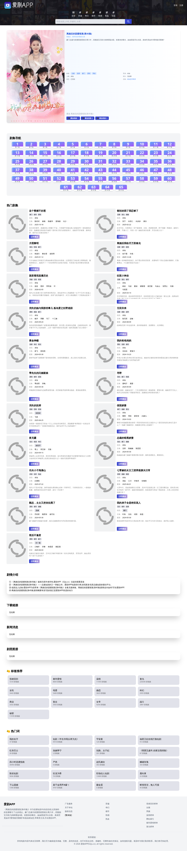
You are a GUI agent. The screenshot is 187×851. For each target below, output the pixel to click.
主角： (31, 221)
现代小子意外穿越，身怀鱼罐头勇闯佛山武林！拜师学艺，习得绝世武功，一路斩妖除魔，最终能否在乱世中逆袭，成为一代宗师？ (60, 488)
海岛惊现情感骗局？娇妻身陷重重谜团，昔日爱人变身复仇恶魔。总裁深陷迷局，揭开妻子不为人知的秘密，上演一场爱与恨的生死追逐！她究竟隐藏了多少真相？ (60, 326)
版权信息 (69, 811)
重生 (118, 344)
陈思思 (138, 448)
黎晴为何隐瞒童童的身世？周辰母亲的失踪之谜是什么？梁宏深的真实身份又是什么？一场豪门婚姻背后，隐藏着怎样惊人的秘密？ (147, 423)
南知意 (129, 79)
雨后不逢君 (35, 535)
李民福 (48, 286)
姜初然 (42, 351)
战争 (127, 312)
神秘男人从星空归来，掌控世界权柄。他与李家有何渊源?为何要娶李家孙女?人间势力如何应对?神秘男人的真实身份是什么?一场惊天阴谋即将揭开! (60, 457)
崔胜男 (52, 254)
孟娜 (37, 510)
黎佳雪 (44, 254)
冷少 (64, 221)
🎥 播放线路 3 (102, 118)
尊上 (36, 449)
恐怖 (35, 409)
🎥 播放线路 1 (73, 118)
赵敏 (131, 318)
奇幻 (35, 344)
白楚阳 (37, 481)
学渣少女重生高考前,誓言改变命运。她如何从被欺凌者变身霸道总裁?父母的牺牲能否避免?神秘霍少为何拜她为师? (147, 359)
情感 (127, 377)
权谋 (39, 279)
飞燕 (36, 417)
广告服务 (69, 803)
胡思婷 (38, 413)
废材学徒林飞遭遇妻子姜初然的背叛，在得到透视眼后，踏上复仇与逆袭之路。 (58, 358)
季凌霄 (37, 383)
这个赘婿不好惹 (37, 210)
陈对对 (37, 221)
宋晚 (43, 383)
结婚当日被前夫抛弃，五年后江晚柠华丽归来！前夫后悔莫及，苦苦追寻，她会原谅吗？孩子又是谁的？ (60, 554)
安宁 (124, 221)
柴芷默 (150, 286)
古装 (35, 279)
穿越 (31, 279)
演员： (31, 218)
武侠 (31, 474)
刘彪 (172, 286)
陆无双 (124, 318)
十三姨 (54, 318)
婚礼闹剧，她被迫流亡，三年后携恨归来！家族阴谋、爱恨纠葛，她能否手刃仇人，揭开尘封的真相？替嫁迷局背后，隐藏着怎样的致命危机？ (148, 391)
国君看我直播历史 (38, 275)
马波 (130, 286)
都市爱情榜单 (152, 822)
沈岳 (130, 514)
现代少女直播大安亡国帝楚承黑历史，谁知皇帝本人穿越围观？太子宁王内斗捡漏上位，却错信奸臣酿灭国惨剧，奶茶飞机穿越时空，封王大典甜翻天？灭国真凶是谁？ (60, 294)
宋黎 (43, 547)
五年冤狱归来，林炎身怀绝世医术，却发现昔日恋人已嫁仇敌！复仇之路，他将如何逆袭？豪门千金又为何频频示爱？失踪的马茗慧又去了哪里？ (148, 297)
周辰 (130, 416)
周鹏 (42, 318)
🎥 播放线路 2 (87, 118)
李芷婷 (42, 449)
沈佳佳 (124, 351)
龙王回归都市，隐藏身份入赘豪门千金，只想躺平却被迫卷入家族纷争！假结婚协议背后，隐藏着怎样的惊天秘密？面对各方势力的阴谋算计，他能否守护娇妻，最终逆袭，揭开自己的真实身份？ (60, 230)
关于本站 (69, 807)
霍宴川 (132, 351)
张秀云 (165, 286)
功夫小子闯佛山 (37, 470)
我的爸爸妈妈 (124, 340)
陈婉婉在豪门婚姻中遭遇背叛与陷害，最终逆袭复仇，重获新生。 (141, 455)
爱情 (88, 73)
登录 (175, 5)
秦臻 (43, 221)
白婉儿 (144, 416)
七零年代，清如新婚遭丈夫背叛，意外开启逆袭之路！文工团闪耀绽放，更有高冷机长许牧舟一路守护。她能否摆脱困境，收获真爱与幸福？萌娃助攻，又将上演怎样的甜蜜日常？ (148, 489)
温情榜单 (150, 815)
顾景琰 (44, 514)
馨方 (125, 510)
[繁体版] (68, 815)
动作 (35, 474)
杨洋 (36, 318)
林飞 (36, 351)
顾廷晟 (58, 547)
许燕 (131, 254)
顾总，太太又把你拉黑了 (42, 502)
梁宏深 (136, 416)
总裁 (73, 73)
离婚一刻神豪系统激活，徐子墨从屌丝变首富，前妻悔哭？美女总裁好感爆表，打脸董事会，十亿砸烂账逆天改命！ (148, 261)
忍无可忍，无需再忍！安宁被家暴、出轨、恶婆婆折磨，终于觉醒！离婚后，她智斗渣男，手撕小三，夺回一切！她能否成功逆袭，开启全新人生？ (148, 229)
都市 (35, 215)
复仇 (123, 215)
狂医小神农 (123, 275)
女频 (148, 807)
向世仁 (130, 221)
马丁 (48, 318)
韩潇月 (37, 254)
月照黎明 (34, 243)
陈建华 (50, 221)
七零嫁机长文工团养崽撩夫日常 (133, 470)
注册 (181, 5)
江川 (130, 481)
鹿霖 (131, 383)
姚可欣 (52, 514)
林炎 (124, 286)
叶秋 (124, 514)
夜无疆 (32, 437)
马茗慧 (124, 289)
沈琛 (124, 448)
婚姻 (127, 215)
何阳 (135, 514)
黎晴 (124, 416)
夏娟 (135, 286)
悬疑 (35, 312)
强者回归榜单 (152, 803)
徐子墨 (124, 254)
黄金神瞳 (34, 340)
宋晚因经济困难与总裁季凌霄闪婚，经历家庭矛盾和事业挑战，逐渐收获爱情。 (58, 390)
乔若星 (37, 514)
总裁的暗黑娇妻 (125, 437)
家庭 (123, 312)
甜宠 (127, 247)
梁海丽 (58, 221)
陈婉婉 (130, 448)
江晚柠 (37, 547)
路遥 (141, 514)
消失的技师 (35, 405)
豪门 (83, 73)
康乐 (145, 221)
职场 (35, 247)
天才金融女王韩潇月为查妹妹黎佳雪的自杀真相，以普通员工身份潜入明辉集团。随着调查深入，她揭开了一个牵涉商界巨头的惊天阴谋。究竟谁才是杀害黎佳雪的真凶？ (60, 262)
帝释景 (134, 79)
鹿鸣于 (124, 383)
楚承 (42, 286)
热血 (39, 474)
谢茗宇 (38, 445)
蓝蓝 (36, 286)
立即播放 (34, 236)
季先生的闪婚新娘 (38, 373)
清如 (124, 481)
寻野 (119, 373)
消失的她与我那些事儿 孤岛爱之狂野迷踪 (51, 308)
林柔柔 (50, 547)
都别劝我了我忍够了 (127, 210)
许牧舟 (136, 481)
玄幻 (31, 442)
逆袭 (78, 73)
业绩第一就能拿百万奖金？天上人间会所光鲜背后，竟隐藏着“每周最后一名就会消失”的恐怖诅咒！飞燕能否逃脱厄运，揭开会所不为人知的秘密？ (59, 424)
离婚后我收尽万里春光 (129, 243)
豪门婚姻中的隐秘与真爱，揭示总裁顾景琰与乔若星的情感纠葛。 (53, 521)
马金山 (157, 286)
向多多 (138, 221)
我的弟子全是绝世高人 (129, 502)
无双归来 (121, 308)
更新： (31, 224)
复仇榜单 (150, 826)
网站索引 (150, 819)
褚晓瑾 (142, 286)
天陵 (49, 449)
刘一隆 (38, 543)
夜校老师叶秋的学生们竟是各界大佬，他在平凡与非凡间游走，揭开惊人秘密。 (146, 521)
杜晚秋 (144, 481)
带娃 (94, 73)
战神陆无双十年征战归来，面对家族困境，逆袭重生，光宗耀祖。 (141, 325)
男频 (148, 811)
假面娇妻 (121, 405)
